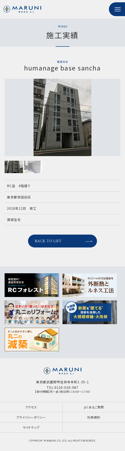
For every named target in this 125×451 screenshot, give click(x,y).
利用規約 (93, 417)
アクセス (31, 407)
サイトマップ (31, 427)
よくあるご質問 (94, 407)
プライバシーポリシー (31, 417)
